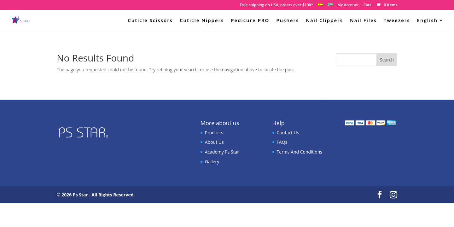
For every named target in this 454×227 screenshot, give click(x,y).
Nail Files (363, 20)
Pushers (287, 20)
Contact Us (288, 133)
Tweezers (397, 20)
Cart (367, 5)
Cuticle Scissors (150, 20)
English (427, 20)
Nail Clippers (324, 20)
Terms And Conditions (299, 152)
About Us (214, 142)
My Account (348, 5)
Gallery (212, 162)
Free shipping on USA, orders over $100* (276, 5)
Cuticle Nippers (202, 20)
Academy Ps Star (222, 152)
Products (214, 133)
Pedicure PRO (250, 20)
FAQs (282, 142)
